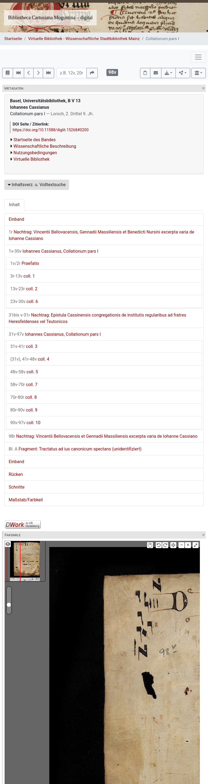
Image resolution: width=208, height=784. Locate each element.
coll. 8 (23, 397)
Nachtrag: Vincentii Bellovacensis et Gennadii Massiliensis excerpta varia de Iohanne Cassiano (103, 436)
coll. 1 (22, 276)
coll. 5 (24, 371)
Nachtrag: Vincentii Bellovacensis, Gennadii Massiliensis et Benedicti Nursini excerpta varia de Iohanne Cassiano (101, 235)
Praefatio (24, 263)
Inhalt (14, 204)
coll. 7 (23, 384)
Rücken (16, 474)
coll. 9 (23, 410)
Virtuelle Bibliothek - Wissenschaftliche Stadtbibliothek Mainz (84, 38)
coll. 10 (25, 422)
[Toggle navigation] (198, 57)
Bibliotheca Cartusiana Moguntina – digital (50, 17)
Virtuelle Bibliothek (32, 159)
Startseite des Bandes (35, 139)
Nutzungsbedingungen (35, 152)
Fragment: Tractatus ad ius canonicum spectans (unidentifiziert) (75, 449)
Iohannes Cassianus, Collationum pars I (53, 251)
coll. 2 (23, 288)
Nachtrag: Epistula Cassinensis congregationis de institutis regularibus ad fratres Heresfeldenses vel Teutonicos (97, 318)
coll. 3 (23, 346)
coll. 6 (24, 301)
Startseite (13, 38)
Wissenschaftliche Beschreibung (45, 146)
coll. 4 (29, 359)
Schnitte (16, 487)
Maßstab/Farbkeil (26, 499)
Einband (16, 219)
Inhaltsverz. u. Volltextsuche (37, 184)
